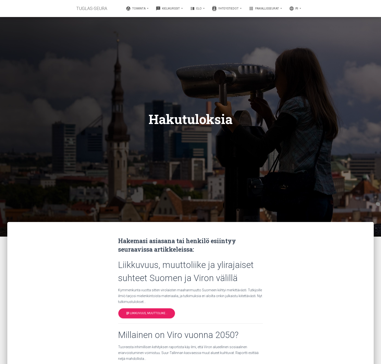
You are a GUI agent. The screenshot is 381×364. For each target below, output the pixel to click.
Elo (196, 8)
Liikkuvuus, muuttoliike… (147, 313)
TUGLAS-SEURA (91, 8)
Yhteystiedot (225, 8)
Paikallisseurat (264, 8)
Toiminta (136, 8)
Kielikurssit (168, 8)
